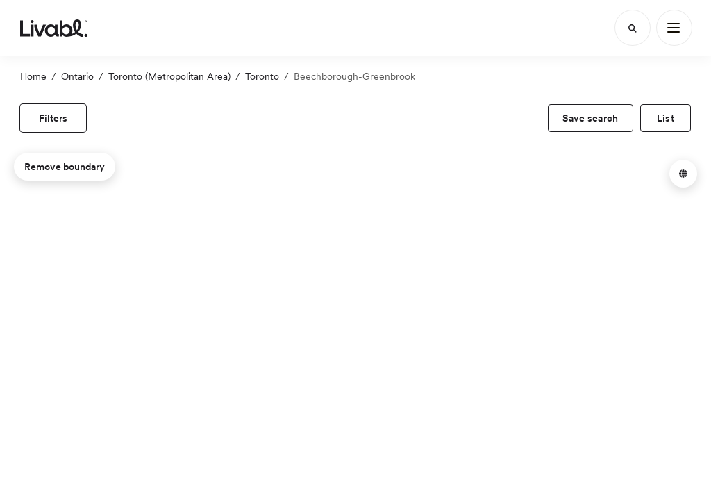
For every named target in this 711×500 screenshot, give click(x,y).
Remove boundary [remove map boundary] (64, 166)
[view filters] (53, 118)
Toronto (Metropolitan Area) (169, 76)
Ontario (77, 76)
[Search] (632, 27)
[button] (683, 174)
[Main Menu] (674, 27)
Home (33, 76)
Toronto (262, 76)
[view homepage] (53, 27)
